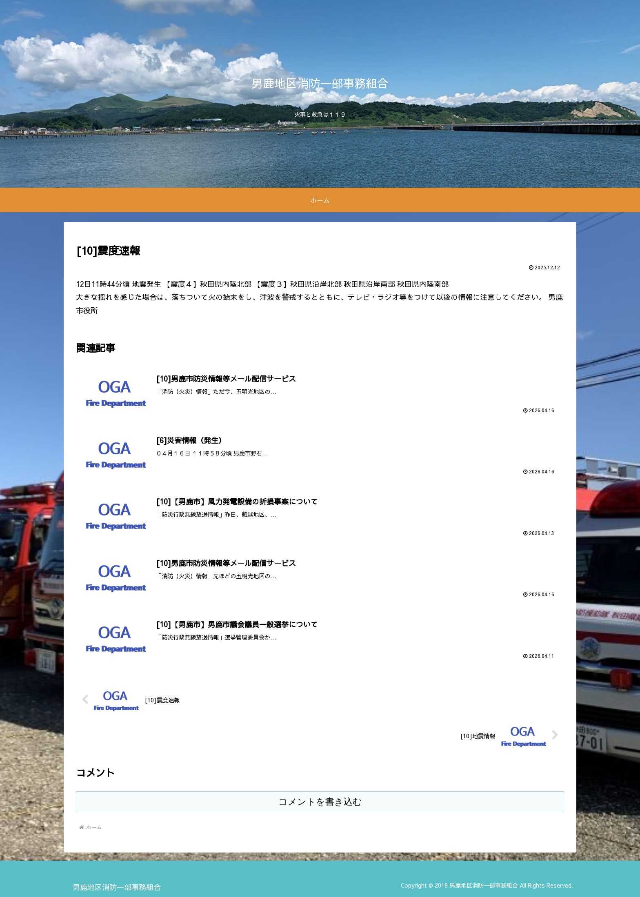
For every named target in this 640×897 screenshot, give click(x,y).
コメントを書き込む (320, 802)
